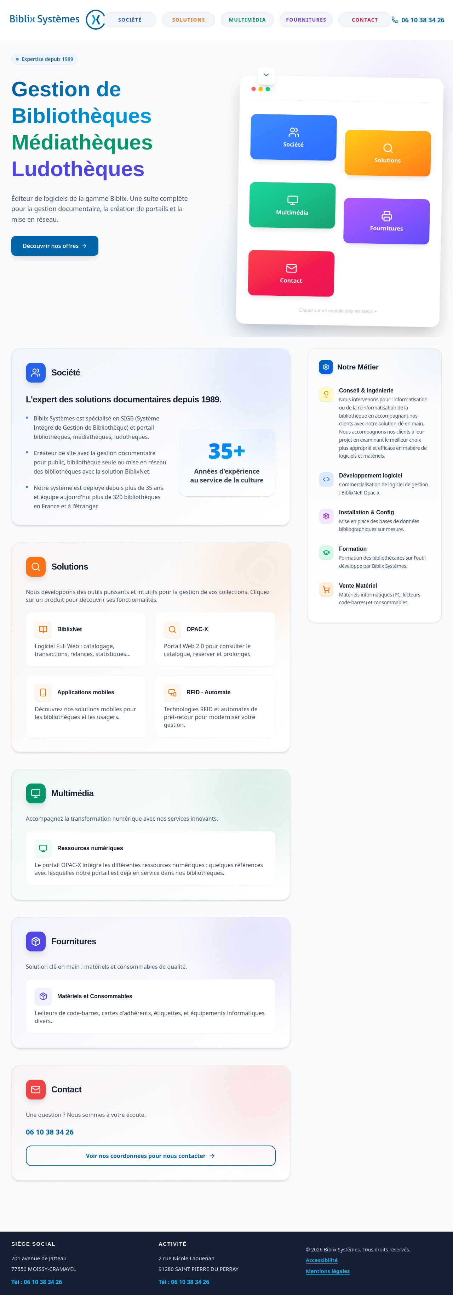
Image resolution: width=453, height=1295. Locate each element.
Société (130, 19)
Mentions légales (328, 1270)
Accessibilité (322, 1259)
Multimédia (247, 19)
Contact (365, 19)
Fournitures (306, 19)
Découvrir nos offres (55, 246)
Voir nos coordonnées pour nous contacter (151, 1156)
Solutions (188, 19)
